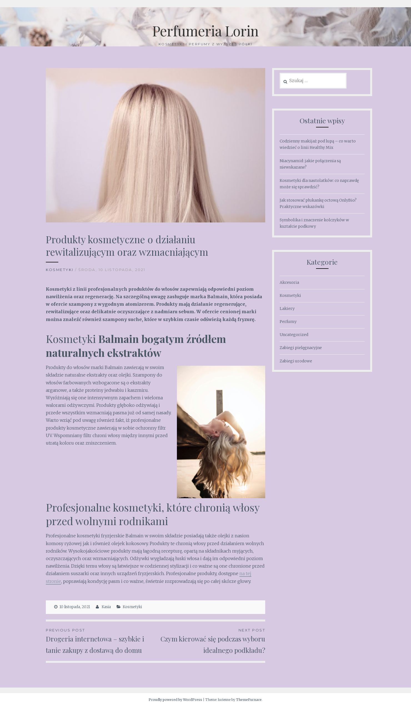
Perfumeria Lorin (205, 30)
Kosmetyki (60, 269)
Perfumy (288, 321)
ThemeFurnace (249, 700)
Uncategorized (294, 334)
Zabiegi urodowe (296, 360)
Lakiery (287, 308)
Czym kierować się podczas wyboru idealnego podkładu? (210, 641)
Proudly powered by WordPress (175, 700)
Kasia (106, 607)
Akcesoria (289, 282)
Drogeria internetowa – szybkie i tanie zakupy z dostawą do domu (101, 641)
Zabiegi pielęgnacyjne (301, 347)
